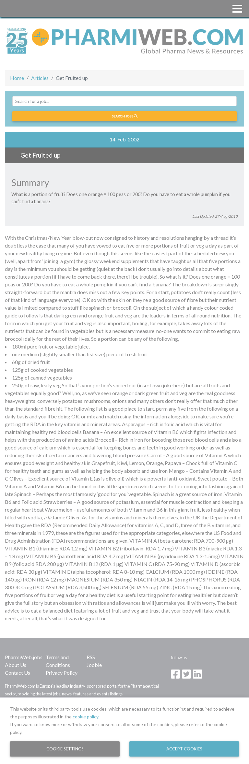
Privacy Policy (61, 673)
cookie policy (85, 716)
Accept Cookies (184, 748)
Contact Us (17, 673)
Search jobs (124, 116)
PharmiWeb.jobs (23, 657)
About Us (15, 665)
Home (17, 78)
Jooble (94, 665)
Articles (40, 78)
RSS (91, 657)
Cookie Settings (65, 748)
